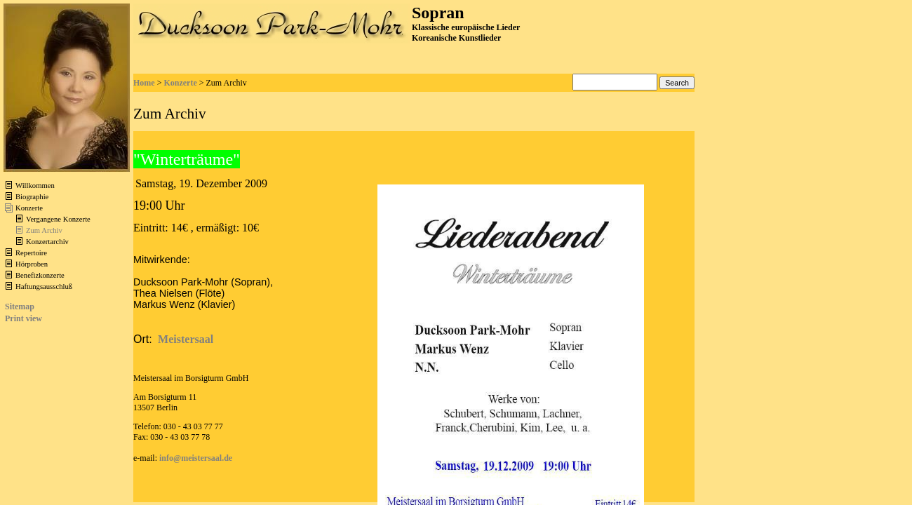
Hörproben (31, 264)
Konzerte (29, 208)
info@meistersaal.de (195, 458)
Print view (23, 318)
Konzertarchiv (47, 241)
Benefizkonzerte (40, 275)
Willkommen (35, 185)
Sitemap (19, 306)
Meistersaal (185, 339)
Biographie (31, 197)
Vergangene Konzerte (58, 219)
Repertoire (31, 253)
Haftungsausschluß (43, 286)
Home (144, 83)
